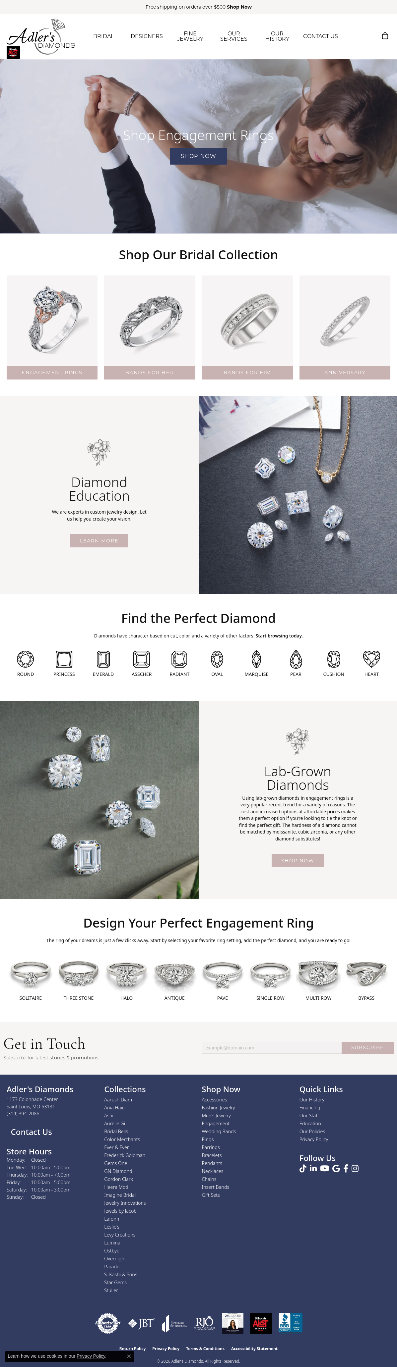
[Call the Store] (23, 1113)
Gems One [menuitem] (115, 1163)
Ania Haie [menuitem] (114, 1107)
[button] (52, 321)
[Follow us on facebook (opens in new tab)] (345, 1169)
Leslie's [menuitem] (111, 1227)
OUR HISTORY (277, 36)
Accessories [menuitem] (214, 1099)
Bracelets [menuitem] (212, 1155)
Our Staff (309, 1115)
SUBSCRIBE (367, 1047)
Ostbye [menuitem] (111, 1250)
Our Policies (312, 1131)
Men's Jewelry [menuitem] (216, 1115)
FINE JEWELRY (190, 36)
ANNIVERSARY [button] (344, 373)
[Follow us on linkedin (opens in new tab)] (313, 1169)
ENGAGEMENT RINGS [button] (52, 373)
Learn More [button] (99, 541)
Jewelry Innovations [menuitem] (125, 1203)
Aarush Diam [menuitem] (118, 1099)
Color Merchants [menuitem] (122, 1139)
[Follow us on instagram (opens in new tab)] (355, 1169)
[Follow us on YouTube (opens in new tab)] (324, 1169)
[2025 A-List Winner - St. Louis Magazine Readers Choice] (261, 1323)
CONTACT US (320, 36)
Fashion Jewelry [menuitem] (218, 1107)
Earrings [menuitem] (211, 1147)
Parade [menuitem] (111, 1266)
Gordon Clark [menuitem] (118, 1179)
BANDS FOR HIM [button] (247, 373)
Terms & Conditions (205, 1348)
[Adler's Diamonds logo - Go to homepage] (41, 36)
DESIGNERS (147, 36)
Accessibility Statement (254, 1348)
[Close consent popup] (129, 1356)
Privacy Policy (313, 1139)
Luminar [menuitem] (113, 1243)
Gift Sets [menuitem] (211, 1195)
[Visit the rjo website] (204, 1323)
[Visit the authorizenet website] (108, 1323)
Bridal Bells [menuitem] (116, 1131)
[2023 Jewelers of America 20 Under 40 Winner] (232, 1323)
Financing (309, 1107)
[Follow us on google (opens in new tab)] (336, 1169)
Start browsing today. (279, 636)
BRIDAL (103, 36)
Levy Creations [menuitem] (119, 1235)
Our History (311, 1099)
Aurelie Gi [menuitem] (114, 1123)
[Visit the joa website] (174, 1323)
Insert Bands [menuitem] (216, 1187)
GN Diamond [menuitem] (118, 1171)
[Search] (354, 35)
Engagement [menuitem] (216, 1123)
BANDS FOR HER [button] (149, 373)
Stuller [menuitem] (111, 1290)
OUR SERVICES (233, 36)
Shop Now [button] (239, 7)
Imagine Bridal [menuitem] (120, 1195)
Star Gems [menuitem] (115, 1282)
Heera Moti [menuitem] (116, 1187)
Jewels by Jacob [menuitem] (120, 1211)
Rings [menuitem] (208, 1139)
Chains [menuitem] (209, 1179)
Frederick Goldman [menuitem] (124, 1155)
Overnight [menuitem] (115, 1258)
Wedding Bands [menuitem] (219, 1131)
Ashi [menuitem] (108, 1115)
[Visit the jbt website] (141, 1323)
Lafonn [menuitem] (111, 1219)
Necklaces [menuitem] (213, 1171)
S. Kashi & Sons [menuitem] (120, 1274)
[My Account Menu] (369, 35)
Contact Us (30, 1131)
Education (310, 1123)
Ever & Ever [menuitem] (116, 1147)
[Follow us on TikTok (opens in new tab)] (302, 1169)
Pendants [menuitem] (212, 1163)
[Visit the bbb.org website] (290, 1323)
